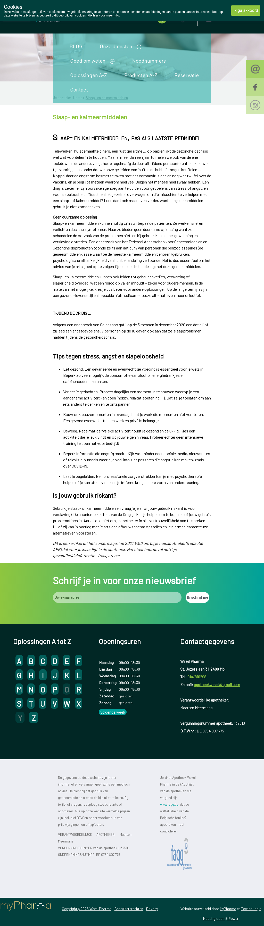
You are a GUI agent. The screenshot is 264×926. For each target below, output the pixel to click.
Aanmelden (226, 17)
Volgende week (112, 712)
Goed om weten (87, 60)
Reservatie (187, 75)
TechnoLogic (251, 908)
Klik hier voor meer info (103, 15)
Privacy (152, 908)
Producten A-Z (140, 75)
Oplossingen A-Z (88, 75)
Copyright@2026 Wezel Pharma (86, 908)
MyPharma (228, 908)
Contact (79, 89)
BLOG (76, 46)
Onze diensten (116, 46)
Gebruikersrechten (128, 908)
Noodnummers (149, 60)
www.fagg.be (169, 804)
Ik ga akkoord (245, 10)
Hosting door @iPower (220, 918)
